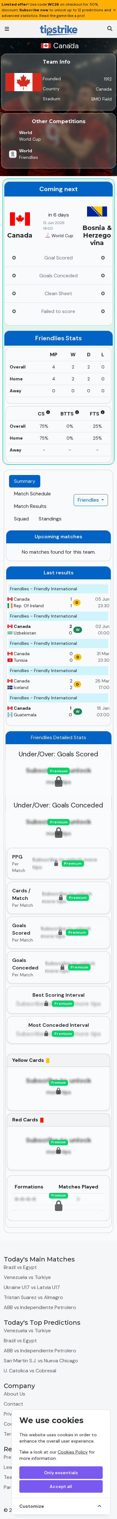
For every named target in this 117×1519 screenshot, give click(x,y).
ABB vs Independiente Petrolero (40, 1307)
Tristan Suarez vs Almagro (33, 1297)
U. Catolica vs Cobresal (30, 1370)
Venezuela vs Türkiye (27, 1277)
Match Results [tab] (30, 506)
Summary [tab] (24, 481)
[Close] (114, 10)
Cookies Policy (73, 1452)
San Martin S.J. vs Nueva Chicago (41, 1360)
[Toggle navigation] (7, 29)
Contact (13, 1404)
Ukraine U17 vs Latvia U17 (32, 1287)
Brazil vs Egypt (20, 1267)
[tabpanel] (58, 879)
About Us (14, 1394)
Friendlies (89, 500)
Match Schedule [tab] (32, 493)
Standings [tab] (50, 518)
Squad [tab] (21, 518)
